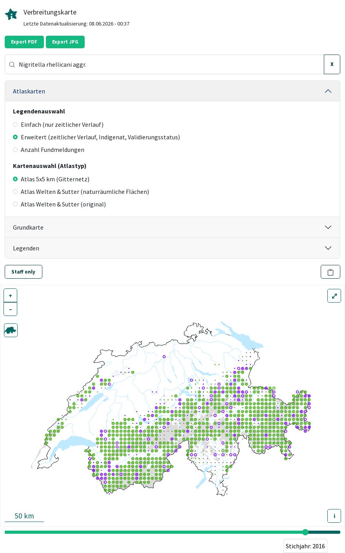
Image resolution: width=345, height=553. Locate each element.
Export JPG (65, 41)
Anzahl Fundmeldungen (48, 149)
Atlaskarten (29, 91)
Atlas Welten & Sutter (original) (59, 204)
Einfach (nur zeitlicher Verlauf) (58, 124)
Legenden (26, 248)
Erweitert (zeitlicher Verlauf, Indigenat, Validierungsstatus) (96, 137)
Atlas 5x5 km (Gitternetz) (51, 179)
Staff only (23, 271)
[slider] (305, 532)
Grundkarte (28, 227)
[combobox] (164, 64)
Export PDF (24, 41)
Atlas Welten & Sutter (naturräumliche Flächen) (81, 191)
